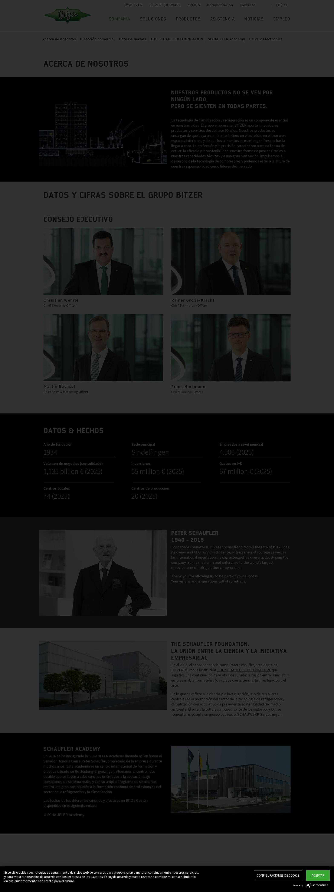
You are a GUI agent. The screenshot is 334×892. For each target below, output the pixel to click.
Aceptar (318, 875)
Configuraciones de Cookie (278, 875)
